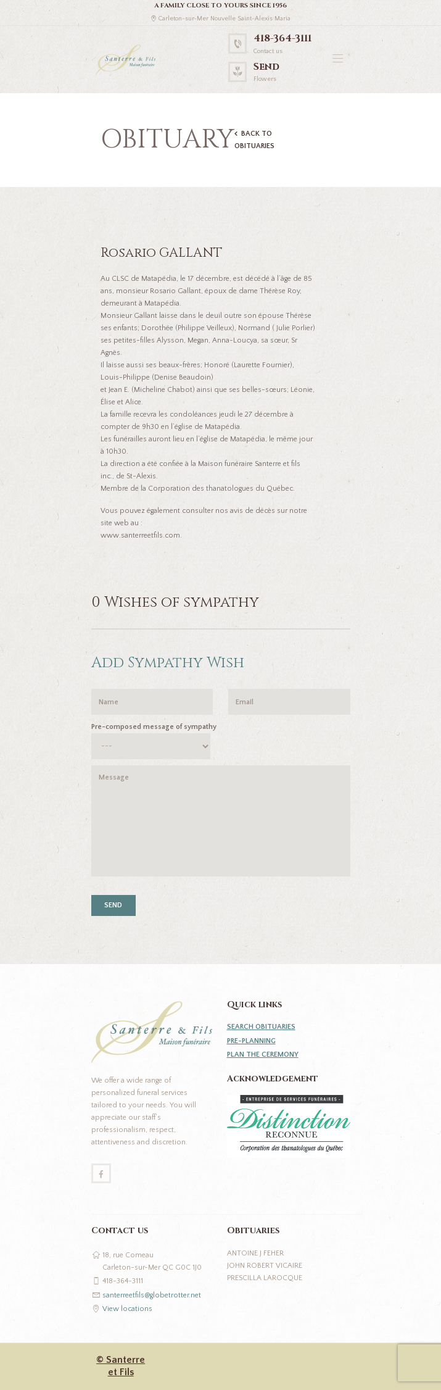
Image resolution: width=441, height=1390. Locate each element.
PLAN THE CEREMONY (263, 1055)
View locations (127, 1309)
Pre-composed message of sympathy (153, 727)
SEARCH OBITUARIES (261, 1027)
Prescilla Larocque (264, 1278)
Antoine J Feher (255, 1253)
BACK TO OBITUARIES (254, 140)
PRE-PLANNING (251, 1041)
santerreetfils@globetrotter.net (151, 1295)
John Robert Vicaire (264, 1266)
